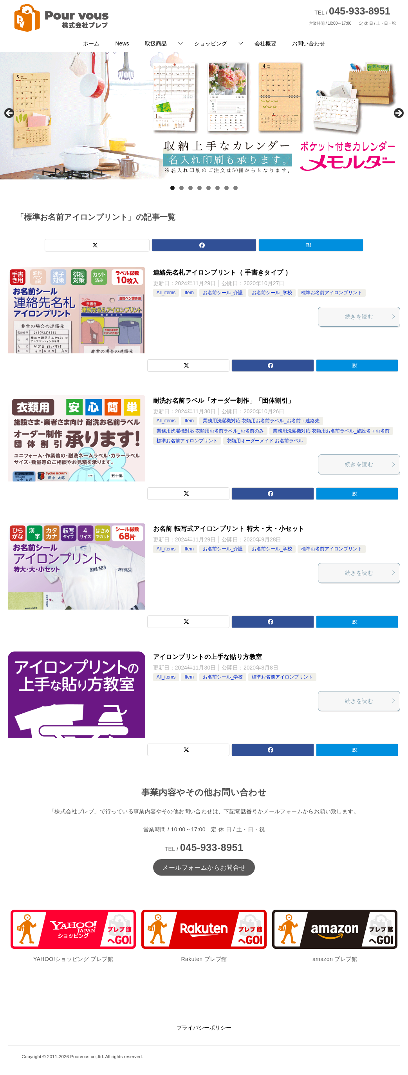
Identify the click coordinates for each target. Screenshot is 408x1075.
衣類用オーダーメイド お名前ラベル (265, 440)
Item (188, 292)
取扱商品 (156, 43)
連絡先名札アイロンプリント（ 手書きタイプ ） (222, 272)
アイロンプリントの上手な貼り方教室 (207, 656)
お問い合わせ (308, 43)
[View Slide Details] (204, 115)
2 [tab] (181, 188)
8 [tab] (235, 188)
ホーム (91, 43)
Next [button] (398, 113)
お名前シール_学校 (272, 292)
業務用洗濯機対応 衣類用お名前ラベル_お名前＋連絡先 (261, 420)
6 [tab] (217, 188)
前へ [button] (10, 113)
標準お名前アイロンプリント (331, 292)
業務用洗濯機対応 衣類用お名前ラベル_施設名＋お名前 (331, 431)
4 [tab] (199, 188)
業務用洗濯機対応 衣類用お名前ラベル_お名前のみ (210, 431)
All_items (166, 292)
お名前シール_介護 (223, 292)
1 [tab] (172, 188)
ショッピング (210, 43)
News (122, 43)
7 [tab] (226, 188)
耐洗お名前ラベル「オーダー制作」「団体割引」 (223, 400)
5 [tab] (208, 188)
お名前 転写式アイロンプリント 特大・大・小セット (229, 528)
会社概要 (265, 43)
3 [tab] (190, 188)
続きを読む (370, 316)
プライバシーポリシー (204, 1027)
